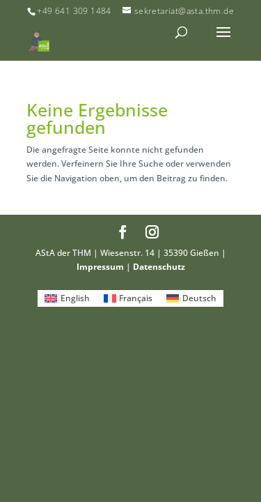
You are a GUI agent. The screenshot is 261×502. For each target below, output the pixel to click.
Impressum (100, 267)
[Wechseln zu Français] (128, 298)
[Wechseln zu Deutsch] (191, 298)
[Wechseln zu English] (67, 298)
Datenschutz (159, 267)
